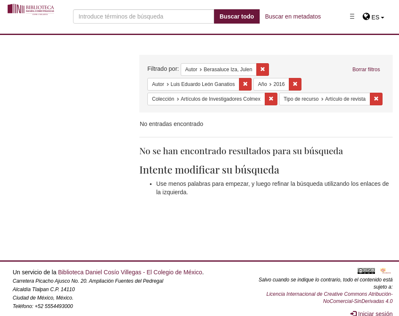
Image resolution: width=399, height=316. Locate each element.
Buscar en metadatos (293, 16)
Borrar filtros (366, 69)
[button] (373, 17)
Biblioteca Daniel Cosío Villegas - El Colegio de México (130, 272)
